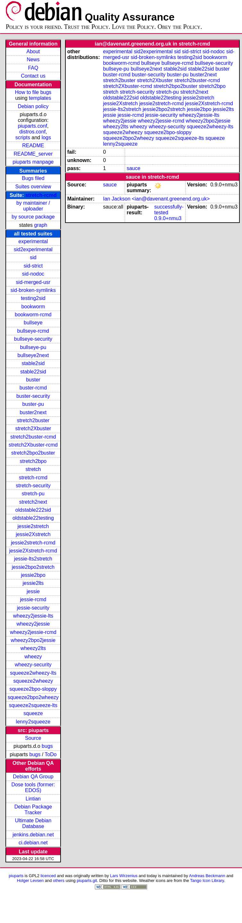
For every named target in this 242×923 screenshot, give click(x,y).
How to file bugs (33, 92)
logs (46, 137)
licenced (48, 875)
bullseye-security (33, 339)
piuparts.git (87, 880)
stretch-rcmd (41, 195)
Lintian (33, 798)
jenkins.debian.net (33, 834)
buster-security (33, 396)
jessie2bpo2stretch (33, 567)
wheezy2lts (33, 648)
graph (40, 225)
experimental (33, 241)
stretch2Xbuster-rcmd (33, 445)
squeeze (33, 713)
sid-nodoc (33, 274)
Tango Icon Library (207, 880)
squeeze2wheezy (33, 681)
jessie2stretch (33, 526)
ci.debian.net (33, 842)
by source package (33, 216)
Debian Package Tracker (33, 809)
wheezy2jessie (33, 624)
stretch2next (33, 502)
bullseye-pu (33, 347)
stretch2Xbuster (33, 428)
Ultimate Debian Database (33, 823)
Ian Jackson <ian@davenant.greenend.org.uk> (156, 198)
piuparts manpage (33, 162)
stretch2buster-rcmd (33, 437)
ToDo (50, 754)
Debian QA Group (33, 776)
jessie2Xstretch (33, 534)
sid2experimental (33, 249)
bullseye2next (33, 355)
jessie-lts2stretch (33, 558)
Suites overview (33, 186)
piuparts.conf (32, 126)
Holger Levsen (30, 880)
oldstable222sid (33, 510)
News (33, 59)
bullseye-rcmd (33, 331)
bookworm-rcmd (33, 314)
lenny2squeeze (33, 721)
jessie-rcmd (33, 599)
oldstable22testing (33, 518)
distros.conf (32, 131)
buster (33, 379)
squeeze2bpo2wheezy (33, 697)
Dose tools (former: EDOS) (33, 787)
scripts (22, 137)
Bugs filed (33, 178)
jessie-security (33, 608)
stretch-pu (33, 493)
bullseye (33, 322)
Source (33, 738)
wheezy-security (33, 664)
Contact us (33, 76)
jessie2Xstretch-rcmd (33, 550)
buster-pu (33, 404)
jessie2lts (33, 583)
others (58, 880)
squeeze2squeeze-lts (33, 705)
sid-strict (33, 266)
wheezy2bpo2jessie (33, 640)
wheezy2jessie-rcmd (33, 632)
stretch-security (33, 485)
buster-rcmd (33, 387)
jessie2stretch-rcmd (33, 542)
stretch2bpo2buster (33, 453)
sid (33, 257)
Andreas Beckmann (207, 875)
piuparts (16, 875)
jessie (33, 591)
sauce (133, 168)
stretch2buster (33, 420)
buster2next (33, 412)
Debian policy (33, 106)
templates (40, 98)
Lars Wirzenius (124, 875)
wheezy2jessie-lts (33, 616)
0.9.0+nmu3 (167, 218)
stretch (33, 469)
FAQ (33, 68)
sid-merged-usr (33, 282)
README (33, 145)
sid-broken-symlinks (33, 290)
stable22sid (33, 371)
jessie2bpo (33, 575)
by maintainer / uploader (33, 205)
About (33, 51)
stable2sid (33, 363)
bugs (47, 746)
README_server (33, 154)
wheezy (33, 656)
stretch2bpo (33, 461)
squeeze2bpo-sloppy (33, 689)
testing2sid (33, 298)
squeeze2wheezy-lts (33, 673)
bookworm (33, 306)
